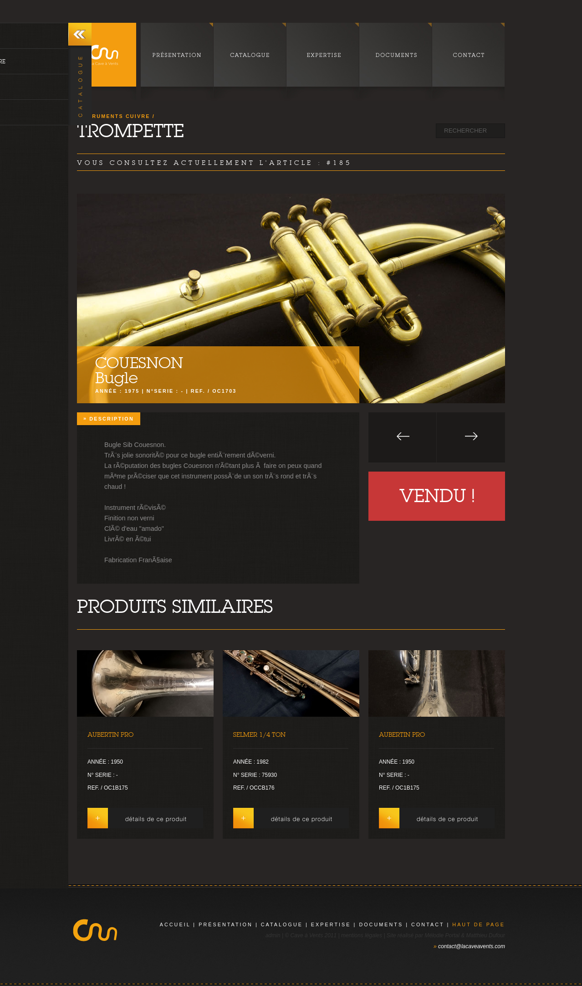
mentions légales (361, 935)
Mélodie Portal (441, 935)
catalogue (282, 924)
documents (381, 924)
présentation (226, 924)
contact (427, 924)
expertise (331, 924)
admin (273, 935)
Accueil (175, 924)
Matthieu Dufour (485, 935)
